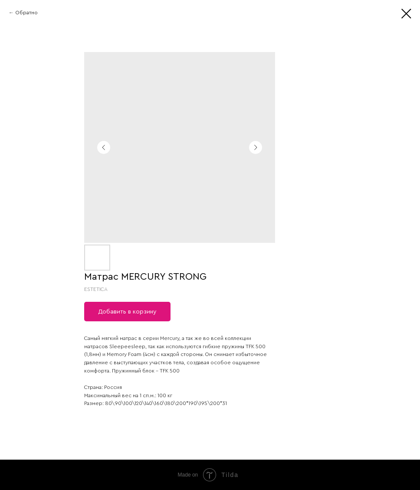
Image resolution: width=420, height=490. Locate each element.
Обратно (26, 12)
